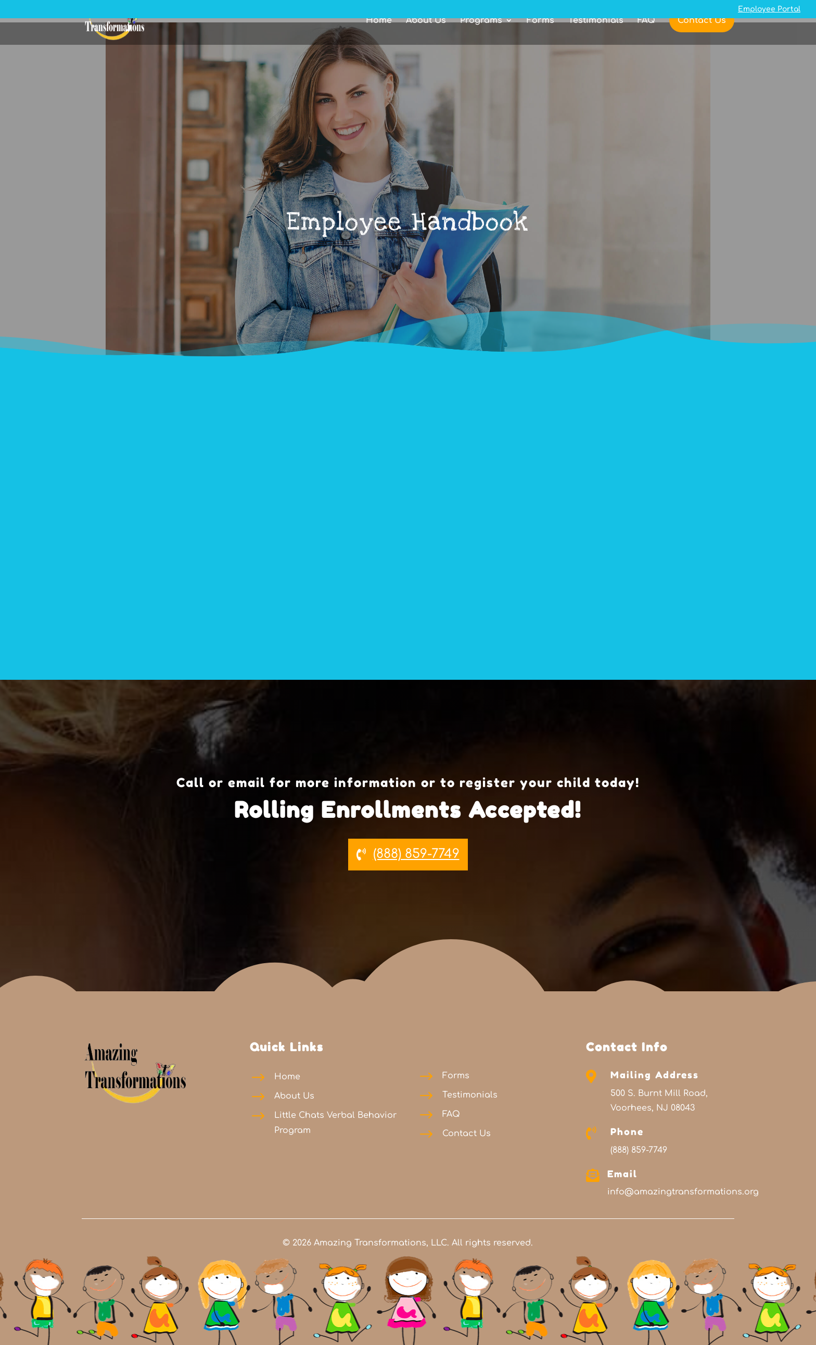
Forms (540, 39)
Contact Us (702, 38)
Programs (481, 39)
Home (379, 39)
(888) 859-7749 (416, 854)
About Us (426, 39)
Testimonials (595, 39)
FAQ (646, 39)
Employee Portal (769, 9)
